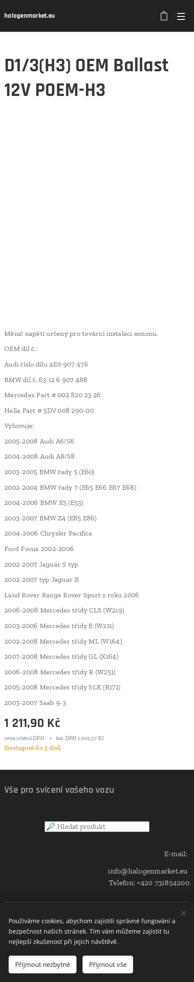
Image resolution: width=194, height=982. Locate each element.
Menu (181, 16)
